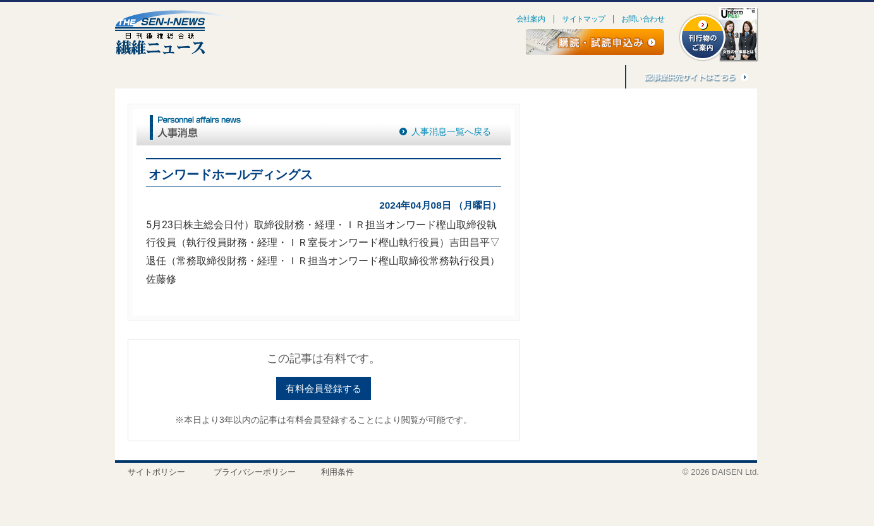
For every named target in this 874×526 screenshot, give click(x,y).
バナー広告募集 (523, 77)
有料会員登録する (323, 388)
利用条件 (337, 472)
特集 (137, 77)
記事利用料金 (592, 77)
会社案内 (530, 19)
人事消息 (307, 77)
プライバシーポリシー (255, 472)
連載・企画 (189, 77)
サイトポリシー (156, 472)
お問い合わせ (642, 19)
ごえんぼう (250, 77)
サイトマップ (583, 19)
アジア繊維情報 (447, 77)
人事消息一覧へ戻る (451, 131)
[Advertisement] (638, 206)
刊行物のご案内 (372, 77)
